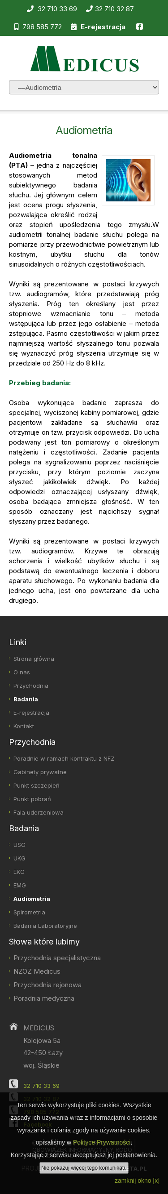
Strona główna (33, 658)
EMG (19, 885)
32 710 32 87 (110, 8)
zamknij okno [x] (137, 1180)
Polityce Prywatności (101, 1142)
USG (19, 844)
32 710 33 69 (52, 8)
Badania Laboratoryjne (45, 925)
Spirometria (29, 912)
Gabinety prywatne (40, 771)
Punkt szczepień (36, 785)
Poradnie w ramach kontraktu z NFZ (64, 758)
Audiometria (31, 898)
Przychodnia (30, 685)
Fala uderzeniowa (38, 812)
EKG (19, 871)
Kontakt (23, 726)
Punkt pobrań (32, 798)
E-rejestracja (31, 712)
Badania (25, 699)
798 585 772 (38, 26)
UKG (19, 858)
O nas (21, 672)
